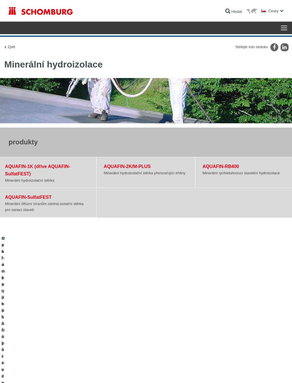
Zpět (11, 46)
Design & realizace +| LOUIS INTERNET (261, 372)
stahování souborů (117, 325)
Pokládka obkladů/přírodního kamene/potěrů (42, 325)
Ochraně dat (41, 372)
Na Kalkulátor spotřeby (120, 316)
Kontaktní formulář (117, 333)
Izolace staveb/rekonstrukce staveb (35, 316)
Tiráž (27, 372)
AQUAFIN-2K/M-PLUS (127, 166)
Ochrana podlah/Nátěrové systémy (35, 342)
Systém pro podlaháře (25, 333)
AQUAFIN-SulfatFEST (28, 196)
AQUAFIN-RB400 (220, 166)
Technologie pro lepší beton (29, 351)
